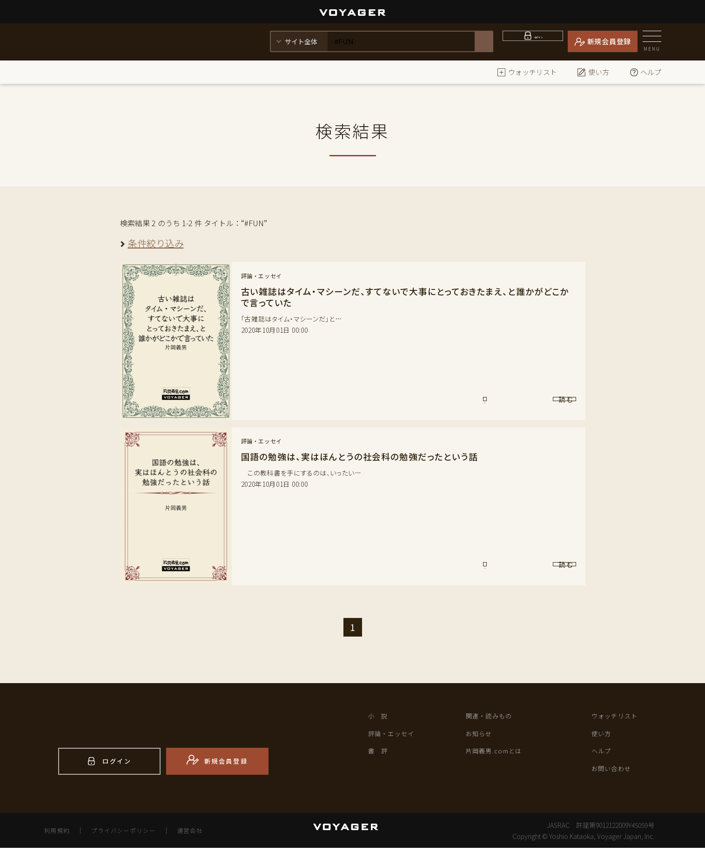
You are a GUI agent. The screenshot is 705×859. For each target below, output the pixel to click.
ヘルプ (645, 72)
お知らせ (482, 737)
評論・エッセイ (396, 737)
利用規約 (58, 841)
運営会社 (202, 841)
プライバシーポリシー (130, 841)
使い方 (593, 72)
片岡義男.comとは (500, 756)
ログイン (538, 41)
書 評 (380, 756)
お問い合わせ (616, 776)
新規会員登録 (609, 41)
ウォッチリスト (527, 72)
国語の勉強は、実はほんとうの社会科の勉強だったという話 (366, 456)
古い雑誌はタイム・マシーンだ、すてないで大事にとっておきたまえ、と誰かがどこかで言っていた (404, 296)
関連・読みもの (494, 717)
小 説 (380, 717)
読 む (537, 404)
